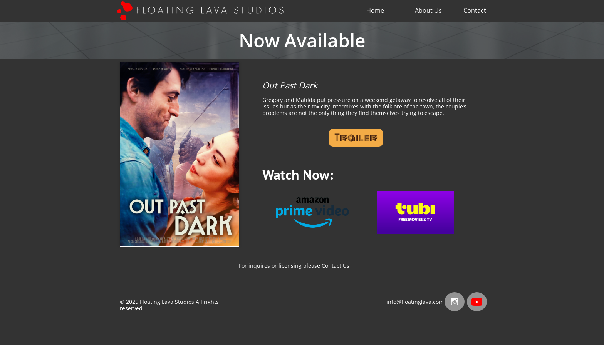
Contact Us (335, 265)
